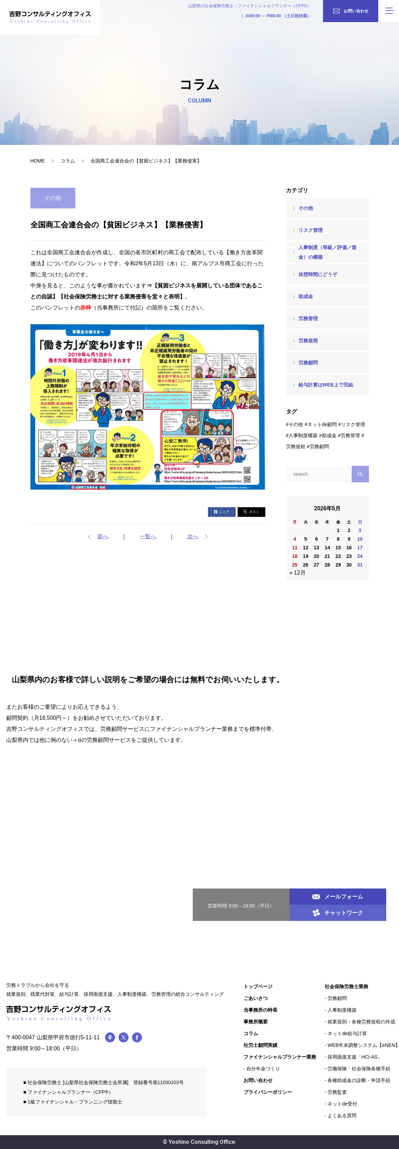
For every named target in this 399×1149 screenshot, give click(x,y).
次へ (192, 536)
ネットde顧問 (322, 424)
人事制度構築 (302, 435)
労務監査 (337, 1092)
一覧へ (148, 536)
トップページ (258, 986)
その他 (305, 208)
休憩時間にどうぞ (317, 274)
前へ (102, 536)
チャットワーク (338, 912)
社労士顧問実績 (260, 1045)
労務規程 (308, 340)
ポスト (251, 512)
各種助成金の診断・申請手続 (358, 1080)
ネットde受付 (342, 1104)
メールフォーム (337, 897)
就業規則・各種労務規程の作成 (361, 1021)
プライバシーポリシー (268, 1092)
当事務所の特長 (260, 1010)
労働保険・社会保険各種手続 (358, 1068)
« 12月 (297, 573)
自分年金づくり (263, 1068)
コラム (67, 161)
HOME (37, 161)
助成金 (305, 296)
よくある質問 (342, 1115)
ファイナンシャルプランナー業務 (280, 1057)
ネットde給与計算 (347, 1033)
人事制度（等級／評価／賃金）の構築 (327, 252)
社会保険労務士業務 (346, 986)
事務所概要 (256, 1021)
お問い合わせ (258, 1080)
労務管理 (308, 318)
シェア (221, 512)
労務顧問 (308, 362)
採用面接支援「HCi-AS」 (354, 1057)
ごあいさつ (256, 998)
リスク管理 (310, 230)
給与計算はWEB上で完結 (325, 384)
